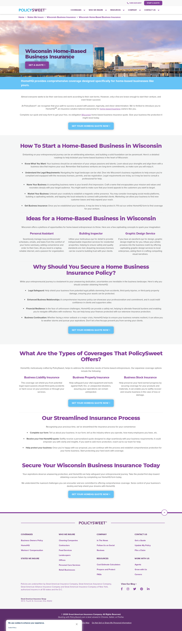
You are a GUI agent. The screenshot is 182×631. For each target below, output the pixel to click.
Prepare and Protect (106, 569)
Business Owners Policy (32, 540)
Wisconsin (86, 114)
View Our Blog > (129, 584)
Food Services (65, 550)
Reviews (100, 550)
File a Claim (140, 550)
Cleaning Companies (68, 540)
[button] (76, 624)
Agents (138, 564)
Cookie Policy (12, 627)
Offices (62, 560)
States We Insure (35, 17)
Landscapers (65, 555)
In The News (102, 540)
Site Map (85, 622)
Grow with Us (141, 569)
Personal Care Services (69, 565)
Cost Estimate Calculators (108, 564)
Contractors (64, 545)
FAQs (99, 574)
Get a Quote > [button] (37, 65)
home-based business (110, 108)
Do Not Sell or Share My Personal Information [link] (112, 622)
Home (21, 17)
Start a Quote (153, 3)
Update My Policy (143, 545)
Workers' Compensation (32, 550)
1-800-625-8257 (134, 3)
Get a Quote (140, 540)
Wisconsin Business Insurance (61, 17)
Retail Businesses (67, 569)
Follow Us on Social (106, 545)
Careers (138, 574)
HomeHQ (25, 545)
